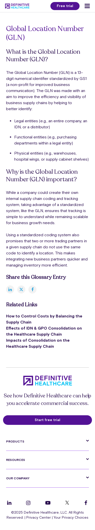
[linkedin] (10, 289)
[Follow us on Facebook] (86, 502)
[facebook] (32, 289)
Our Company (17, 478)
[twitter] (21, 289)
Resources (15, 460)
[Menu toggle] (87, 6)
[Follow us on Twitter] (67, 502)
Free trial (65, 6)
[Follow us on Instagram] (28, 502)
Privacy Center (38, 517)
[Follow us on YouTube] (47, 502)
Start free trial (47, 420)
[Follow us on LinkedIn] (9, 502)
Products (15, 441)
